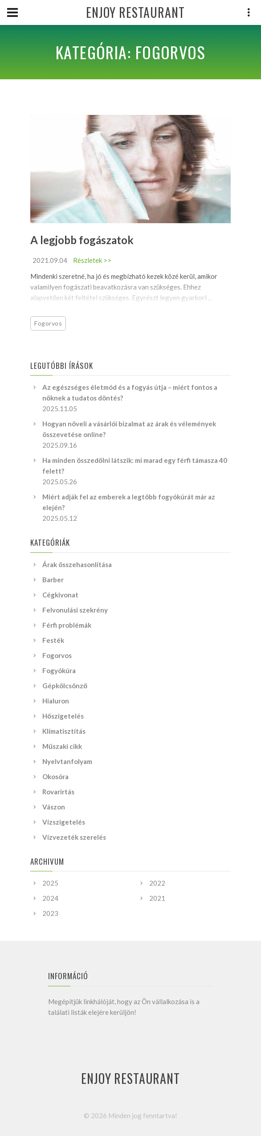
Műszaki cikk (62, 746)
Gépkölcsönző (64, 686)
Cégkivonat (60, 595)
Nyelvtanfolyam (67, 761)
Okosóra (55, 776)
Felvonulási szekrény (75, 610)
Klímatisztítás (64, 731)
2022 (157, 883)
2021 (157, 898)
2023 (50, 913)
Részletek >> (92, 260)
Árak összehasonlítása (77, 564)
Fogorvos (48, 323)
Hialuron (55, 701)
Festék (53, 640)
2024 (50, 898)
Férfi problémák (66, 625)
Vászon (53, 807)
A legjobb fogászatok (82, 239)
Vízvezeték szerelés (74, 837)
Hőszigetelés (63, 716)
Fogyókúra (59, 670)
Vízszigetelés (63, 822)
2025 (50, 883)
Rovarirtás (58, 792)
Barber (53, 580)
